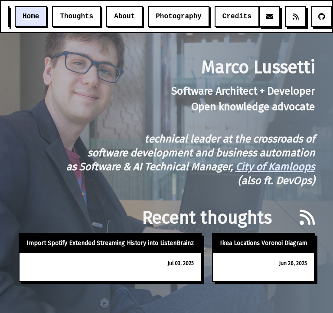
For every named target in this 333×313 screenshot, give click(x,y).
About (124, 16)
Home (31, 16)
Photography (179, 16)
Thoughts (76, 16)
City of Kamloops (275, 167)
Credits (236, 16)
